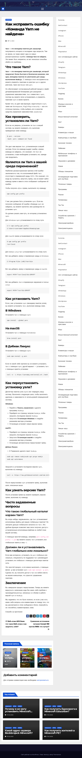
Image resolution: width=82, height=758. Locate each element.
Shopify (61, 62)
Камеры (61, 127)
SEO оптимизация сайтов (67, 57)
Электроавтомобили (65, 223)
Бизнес (61, 99)
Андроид (61, 94)
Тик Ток (61, 205)
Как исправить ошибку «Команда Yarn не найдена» (27, 29)
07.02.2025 (10, 715)
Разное (61, 195)
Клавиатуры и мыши (66, 132)
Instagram (62, 31)
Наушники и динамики (66, 161)
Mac (59, 41)
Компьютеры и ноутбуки (67, 138)
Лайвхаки (61, 148)
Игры (60, 111)
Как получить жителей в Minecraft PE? (59, 731)
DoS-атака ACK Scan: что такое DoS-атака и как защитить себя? (15, 624)
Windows (8, 19)
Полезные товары (65, 184)
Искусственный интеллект (68, 117)
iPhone (61, 36)
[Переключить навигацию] (42, 8)
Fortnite (61, 20)
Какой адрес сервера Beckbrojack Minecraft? (19, 731)
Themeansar (57, 754)
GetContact (62, 25)
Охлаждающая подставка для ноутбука (67, 178)
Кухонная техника (65, 143)
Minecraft (62, 46)
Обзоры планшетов (65, 171)
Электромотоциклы (65, 228)
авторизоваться (42, 680)
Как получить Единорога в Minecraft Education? (60, 710)
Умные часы (62, 210)
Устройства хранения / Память (67, 217)
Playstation (62, 52)
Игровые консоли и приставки (65, 105)
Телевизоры (62, 200)
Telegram (61, 67)
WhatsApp (62, 73)
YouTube (61, 88)
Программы (62, 189)
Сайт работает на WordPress (30, 754)
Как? (60, 122)
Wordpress (62, 83)
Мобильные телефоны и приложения (67, 155)
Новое (60, 166)
